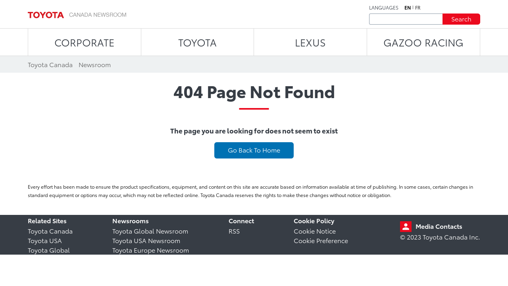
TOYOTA (197, 42)
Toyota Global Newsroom (150, 230)
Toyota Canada (50, 230)
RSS (234, 230)
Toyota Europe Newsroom (150, 249)
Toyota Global (49, 249)
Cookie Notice (315, 230)
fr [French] (418, 8)
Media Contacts (439, 225)
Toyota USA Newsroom (146, 240)
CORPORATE (84, 42)
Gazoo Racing (423, 42)
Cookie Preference (321, 240)
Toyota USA (45, 240)
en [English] (407, 8)
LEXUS (310, 42)
